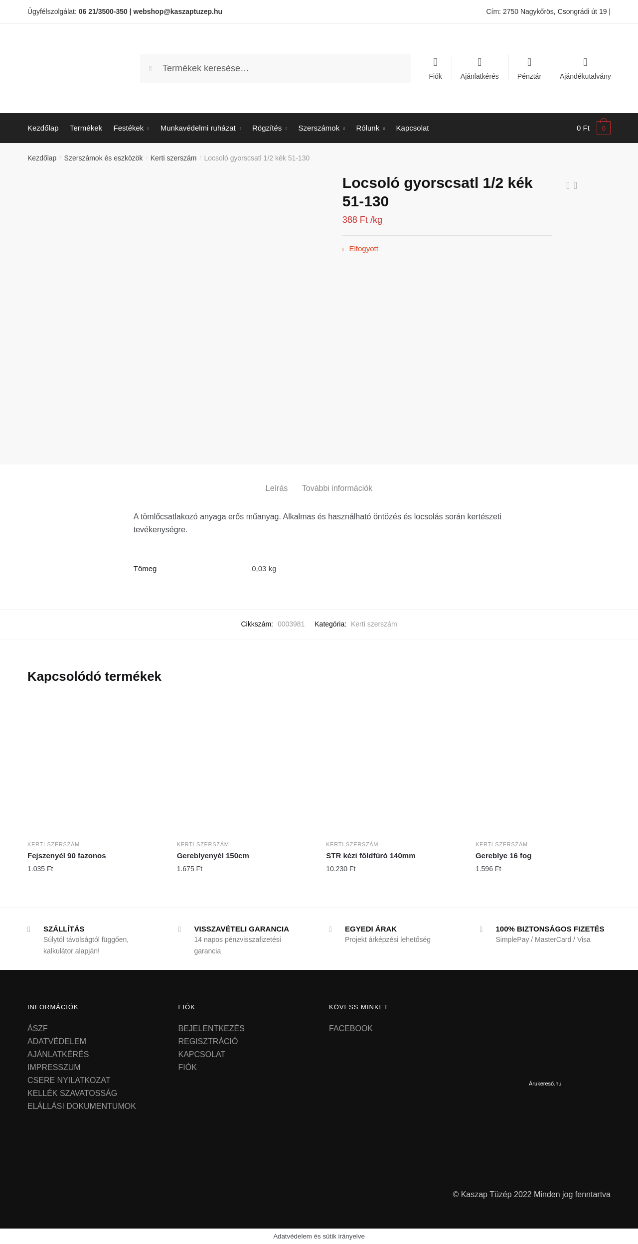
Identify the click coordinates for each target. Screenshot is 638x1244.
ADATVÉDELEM (56, 1041)
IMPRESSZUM (54, 1067)
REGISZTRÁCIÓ (208, 1041)
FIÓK (187, 1067)
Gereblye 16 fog (504, 855)
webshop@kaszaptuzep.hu (178, 11)
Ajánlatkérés (480, 76)
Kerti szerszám (174, 158)
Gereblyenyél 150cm (213, 855)
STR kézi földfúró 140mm (370, 855)
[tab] (277, 480)
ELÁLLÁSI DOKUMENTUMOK (81, 1106)
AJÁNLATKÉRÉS (58, 1054)
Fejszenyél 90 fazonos (66, 855)
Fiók (435, 76)
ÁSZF (37, 1028)
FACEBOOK (351, 1028)
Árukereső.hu (545, 1084)
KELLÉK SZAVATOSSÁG (72, 1093)
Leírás (277, 488)
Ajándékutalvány (585, 76)
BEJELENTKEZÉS (211, 1028)
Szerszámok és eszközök (103, 158)
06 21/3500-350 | (105, 11)
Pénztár (529, 76)
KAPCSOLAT (202, 1054)
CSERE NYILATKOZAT (69, 1080)
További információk (337, 488)
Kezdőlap (41, 158)
